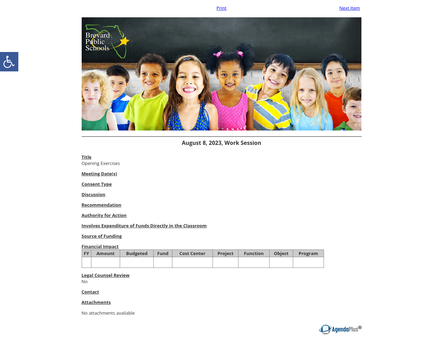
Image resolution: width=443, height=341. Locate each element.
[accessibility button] (9, 61)
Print (221, 8)
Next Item (349, 8)
